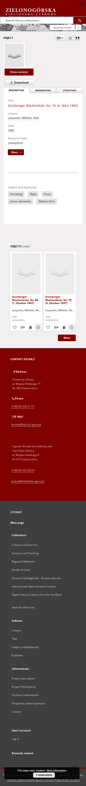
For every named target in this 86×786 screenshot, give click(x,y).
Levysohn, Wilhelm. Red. (23, 118)
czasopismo (15, 143)
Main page (17, 523)
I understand (44, 775)
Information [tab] (43, 90)
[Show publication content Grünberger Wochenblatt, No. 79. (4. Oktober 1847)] (64, 327)
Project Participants (24, 687)
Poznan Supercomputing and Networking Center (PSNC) (43, 779)
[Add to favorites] (70, 38)
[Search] (79, 20)
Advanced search (62, 27)
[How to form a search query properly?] (78, 27)
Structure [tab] (69, 90)
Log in (15, 739)
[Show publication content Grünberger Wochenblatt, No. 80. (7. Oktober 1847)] (30, 327)
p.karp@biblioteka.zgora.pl (27, 481)
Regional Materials (23, 561)
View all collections (23, 607)
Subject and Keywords (25, 647)
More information (56, 770)
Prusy (47, 194)
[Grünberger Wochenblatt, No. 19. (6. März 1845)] (14, 55)
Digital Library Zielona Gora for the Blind (37, 595)
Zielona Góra (46, 201)
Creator (16, 630)
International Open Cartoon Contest (34, 586)
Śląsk (33, 194)
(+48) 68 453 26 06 (22, 470)
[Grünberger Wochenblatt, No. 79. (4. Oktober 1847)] (60, 273)
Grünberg (16, 194)
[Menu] (81, 3)
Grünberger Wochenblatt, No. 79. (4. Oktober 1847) (58, 300)
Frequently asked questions (29, 703)
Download (18, 82)
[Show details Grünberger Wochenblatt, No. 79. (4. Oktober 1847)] (71, 327)
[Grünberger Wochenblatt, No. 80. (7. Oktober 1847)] (26, 273)
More (67, 338)
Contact (16, 712)
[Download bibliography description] (22, 327)
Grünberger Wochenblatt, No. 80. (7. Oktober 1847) (25, 300)
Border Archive (21, 570)
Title (14, 639)
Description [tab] (16, 90)
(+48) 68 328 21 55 (22, 406)
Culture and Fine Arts (25, 545)
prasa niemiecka (20, 201)
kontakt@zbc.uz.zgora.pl (26, 424)
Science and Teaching (25, 553)
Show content (19, 72)
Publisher (17, 655)
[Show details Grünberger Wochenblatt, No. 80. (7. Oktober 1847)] (38, 327)
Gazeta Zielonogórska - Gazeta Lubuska (36, 578)
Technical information (25, 695)
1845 (11, 130)
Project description (23, 678)
